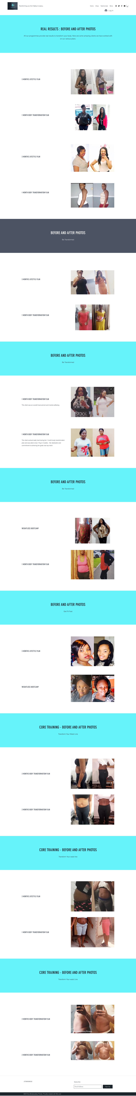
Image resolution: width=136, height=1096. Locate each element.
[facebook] (122, 6)
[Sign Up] (108, 1086)
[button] (127, 6)
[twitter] (119, 6)
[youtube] (125, 6)
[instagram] (116, 6)
